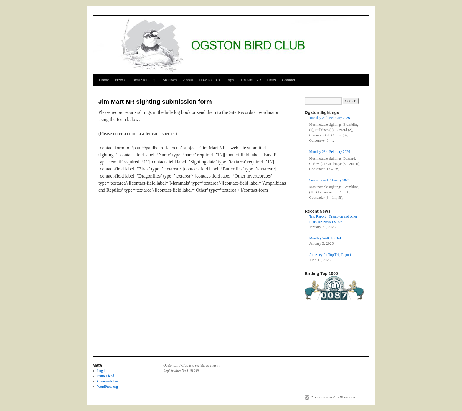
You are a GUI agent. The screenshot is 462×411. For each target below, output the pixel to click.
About (188, 80)
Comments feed (108, 381)
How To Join (209, 80)
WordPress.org (107, 387)
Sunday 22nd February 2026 (329, 180)
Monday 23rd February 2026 (329, 152)
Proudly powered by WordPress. (333, 397)
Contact (288, 80)
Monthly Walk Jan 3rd (325, 238)
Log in (102, 371)
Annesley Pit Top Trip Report (330, 255)
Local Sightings (143, 80)
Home (104, 80)
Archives (169, 80)
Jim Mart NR (250, 80)
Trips (230, 80)
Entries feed (105, 376)
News (120, 80)
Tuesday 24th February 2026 (329, 118)
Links (271, 80)
